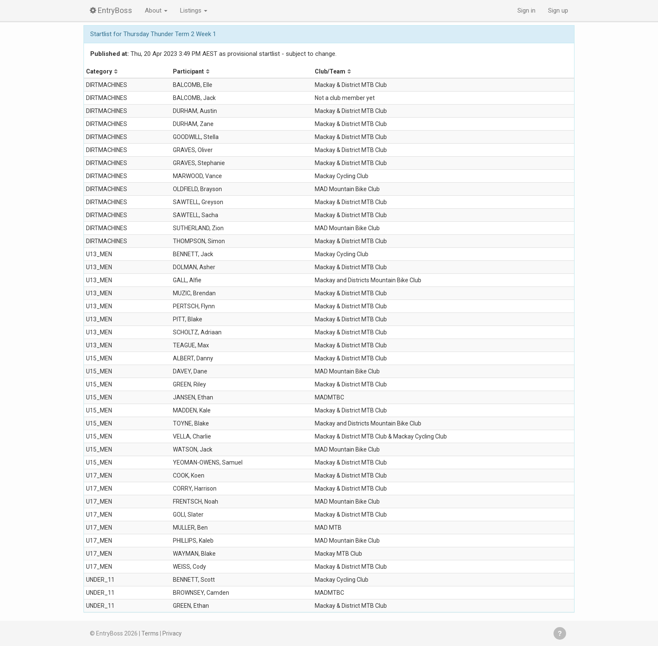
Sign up (558, 10)
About (156, 10)
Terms (150, 633)
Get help (560, 633)
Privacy (172, 633)
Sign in (526, 10)
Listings (193, 10)
